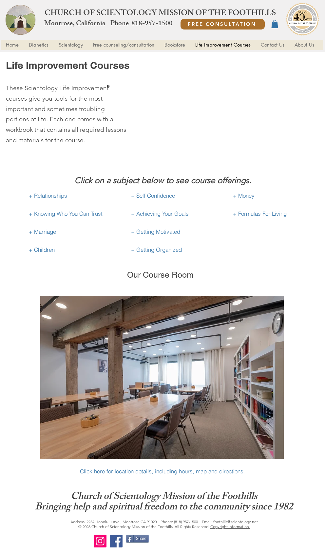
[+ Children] (71, 250)
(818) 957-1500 (186, 521)
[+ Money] (275, 195)
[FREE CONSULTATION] (223, 24)
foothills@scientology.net (235, 521)
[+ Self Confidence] (173, 195)
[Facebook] (116, 541)
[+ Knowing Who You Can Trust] (71, 214)
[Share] (137, 539)
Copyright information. (230, 526)
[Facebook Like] (192, 541)
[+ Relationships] (71, 195)
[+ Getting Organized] (173, 250)
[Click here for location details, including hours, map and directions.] (162, 471)
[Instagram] (100, 541)
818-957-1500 (152, 24)
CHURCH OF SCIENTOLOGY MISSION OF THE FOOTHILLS (160, 14)
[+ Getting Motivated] (173, 232)
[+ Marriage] (71, 232)
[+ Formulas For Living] (275, 214)
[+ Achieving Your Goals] (173, 214)
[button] (274, 24)
